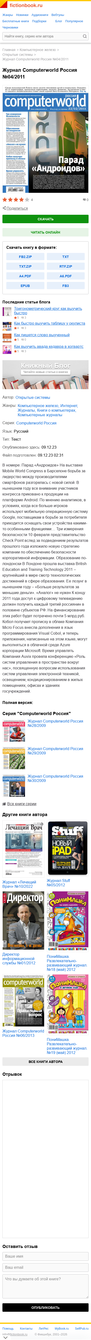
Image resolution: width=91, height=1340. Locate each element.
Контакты (26, 1328)
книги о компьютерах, (56, 410)
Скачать (46, 219)
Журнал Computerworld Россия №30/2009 (55, 778)
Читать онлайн (45, 232)
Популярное (74, 21)
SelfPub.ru (82, 1328)
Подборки (39, 21)
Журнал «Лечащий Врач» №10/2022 (19, 884)
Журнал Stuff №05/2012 (58, 883)
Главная (9, 50)
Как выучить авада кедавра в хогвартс (48, 346)
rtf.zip (65, 266)
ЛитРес (44, 1328)
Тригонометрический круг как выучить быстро (48, 311)
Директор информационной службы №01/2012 (18, 958)
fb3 (65, 286)
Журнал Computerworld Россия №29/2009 (55, 751)
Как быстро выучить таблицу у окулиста (49, 323)
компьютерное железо (38, 50)
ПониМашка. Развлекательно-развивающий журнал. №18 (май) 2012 (67, 963)
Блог (58, 21)
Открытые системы (17, 55)
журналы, (27, 410)
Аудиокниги (40, 15)
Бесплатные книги (15, 21)
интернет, (69, 406)
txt (65, 257)
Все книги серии (21, 804)
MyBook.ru (62, 1328)
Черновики (10, 27)
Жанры (7, 15)
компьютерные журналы (40, 415)
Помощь (8, 1328)
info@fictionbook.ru (14, 1334)
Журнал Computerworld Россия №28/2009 (55, 723)
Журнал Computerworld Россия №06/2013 (23, 1033)
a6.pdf (66, 276)
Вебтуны (57, 15)
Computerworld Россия (36, 423)
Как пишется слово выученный (42, 335)
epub (25, 286)
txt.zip (25, 266)
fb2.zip (25, 257)
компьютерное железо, (38, 406)
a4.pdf (25, 276)
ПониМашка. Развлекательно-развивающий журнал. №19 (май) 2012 (67, 1046)
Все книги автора (46, 1062)
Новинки (22, 15)
